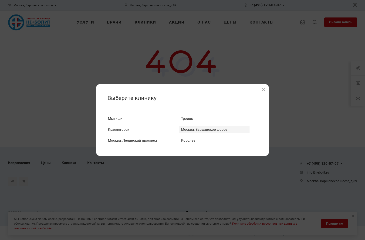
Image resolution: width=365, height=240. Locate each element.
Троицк (187, 119)
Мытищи (115, 119)
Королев (188, 140)
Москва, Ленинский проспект (132, 140)
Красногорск (118, 129)
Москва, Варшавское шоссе (204, 129)
